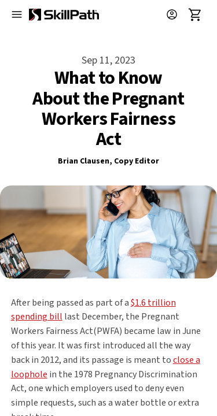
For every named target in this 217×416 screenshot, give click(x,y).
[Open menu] (17, 14)
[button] (176, 14)
